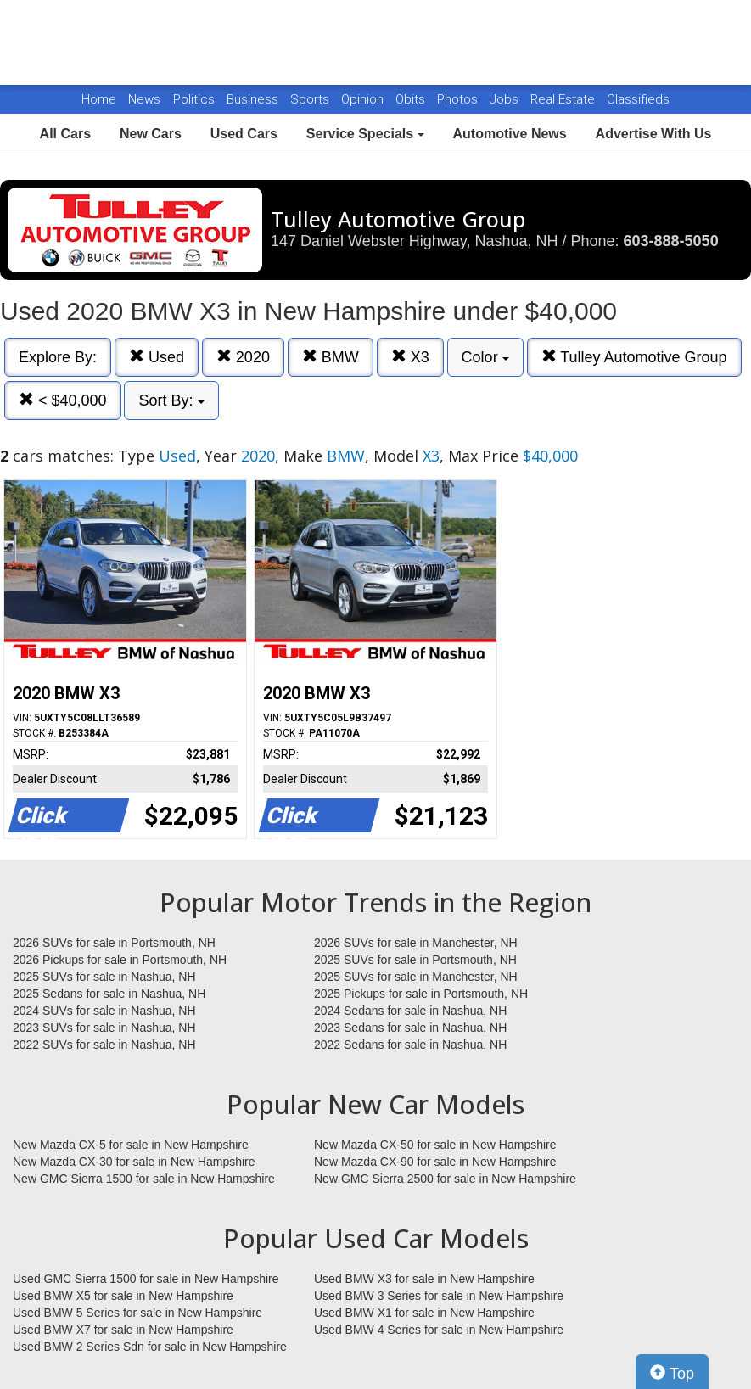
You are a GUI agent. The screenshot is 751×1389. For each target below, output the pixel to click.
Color (485, 357)
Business (254, 99)
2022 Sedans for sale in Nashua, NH (410, 1044)
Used (156, 357)
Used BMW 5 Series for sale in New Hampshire (137, 1312)
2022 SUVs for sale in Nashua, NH (104, 1044)
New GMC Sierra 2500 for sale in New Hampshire (445, 1178)
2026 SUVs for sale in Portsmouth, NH (114, 942)
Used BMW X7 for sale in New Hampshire (123, 1329)
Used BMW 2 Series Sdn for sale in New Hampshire (150, 1346)
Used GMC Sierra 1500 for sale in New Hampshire (146, 1278)
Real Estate (564, 99)
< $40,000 (63, 400)
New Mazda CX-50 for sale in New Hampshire (435, 1144)
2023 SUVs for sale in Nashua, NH (104, 1027)
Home (98, 99)
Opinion (364, 99)
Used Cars (243, 133)
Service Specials (365, 133)
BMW (330, 357)
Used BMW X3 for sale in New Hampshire (424, 1278)
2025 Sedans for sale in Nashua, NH (109, 993)
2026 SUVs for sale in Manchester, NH (416, 942)
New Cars (151, 133)
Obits (412, 99)
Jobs (506, 99)
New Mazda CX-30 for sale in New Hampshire (134, 1161)
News (144, 99)
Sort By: (171, 400)
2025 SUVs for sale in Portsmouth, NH (415, 959)
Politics (194, 99)
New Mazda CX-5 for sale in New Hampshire (131, 1144)
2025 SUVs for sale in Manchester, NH (416, 976)
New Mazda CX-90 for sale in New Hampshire (435, 1161)
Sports (311, 99)
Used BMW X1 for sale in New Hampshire (424, 1312)
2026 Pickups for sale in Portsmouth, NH (120, 959)
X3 (410, 357)
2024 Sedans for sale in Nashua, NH (410, 1010)
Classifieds (638, 99)
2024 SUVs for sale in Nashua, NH (104, 1010)
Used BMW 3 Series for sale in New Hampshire (438, 1295)
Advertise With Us (654, 133)
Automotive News (509, 133)
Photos (459, 99)
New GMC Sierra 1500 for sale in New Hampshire (144, 1178)
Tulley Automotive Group (634, 357)
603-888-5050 (671, 240)
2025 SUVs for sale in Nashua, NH (104, 976)
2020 (243, 357)
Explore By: (58, 357)
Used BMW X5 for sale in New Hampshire (123, 1295)
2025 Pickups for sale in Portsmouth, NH (421, 993)
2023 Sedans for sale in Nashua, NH (410, 1027)
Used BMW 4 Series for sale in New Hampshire (438, 1329)
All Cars (65, 133)
